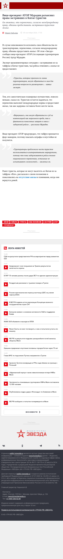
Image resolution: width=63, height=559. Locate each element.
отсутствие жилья (28, 177)
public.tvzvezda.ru (16, 453)
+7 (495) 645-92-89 (13, 499)
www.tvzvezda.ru (35, 456)
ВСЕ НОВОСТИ (33, 412)
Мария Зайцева (11, 33)
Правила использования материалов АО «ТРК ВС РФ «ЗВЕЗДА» (27, 510)
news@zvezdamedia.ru (17, 496)
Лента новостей (14, 249)
